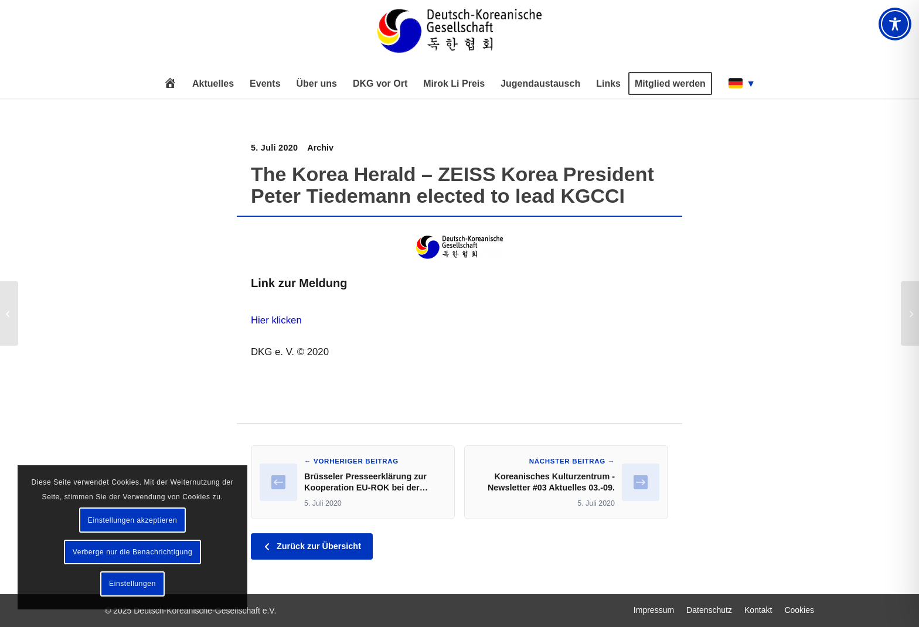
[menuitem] (170, 83)
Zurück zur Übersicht (312, 546)
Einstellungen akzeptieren (132, 520)
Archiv (320, 147)
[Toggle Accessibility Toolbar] (895, 24)
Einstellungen (132, 584)
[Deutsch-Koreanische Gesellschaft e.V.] (459, 36)
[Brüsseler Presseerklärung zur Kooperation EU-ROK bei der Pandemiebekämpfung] (9, 313)
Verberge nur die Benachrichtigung (133, 552)
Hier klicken (276, 320)
